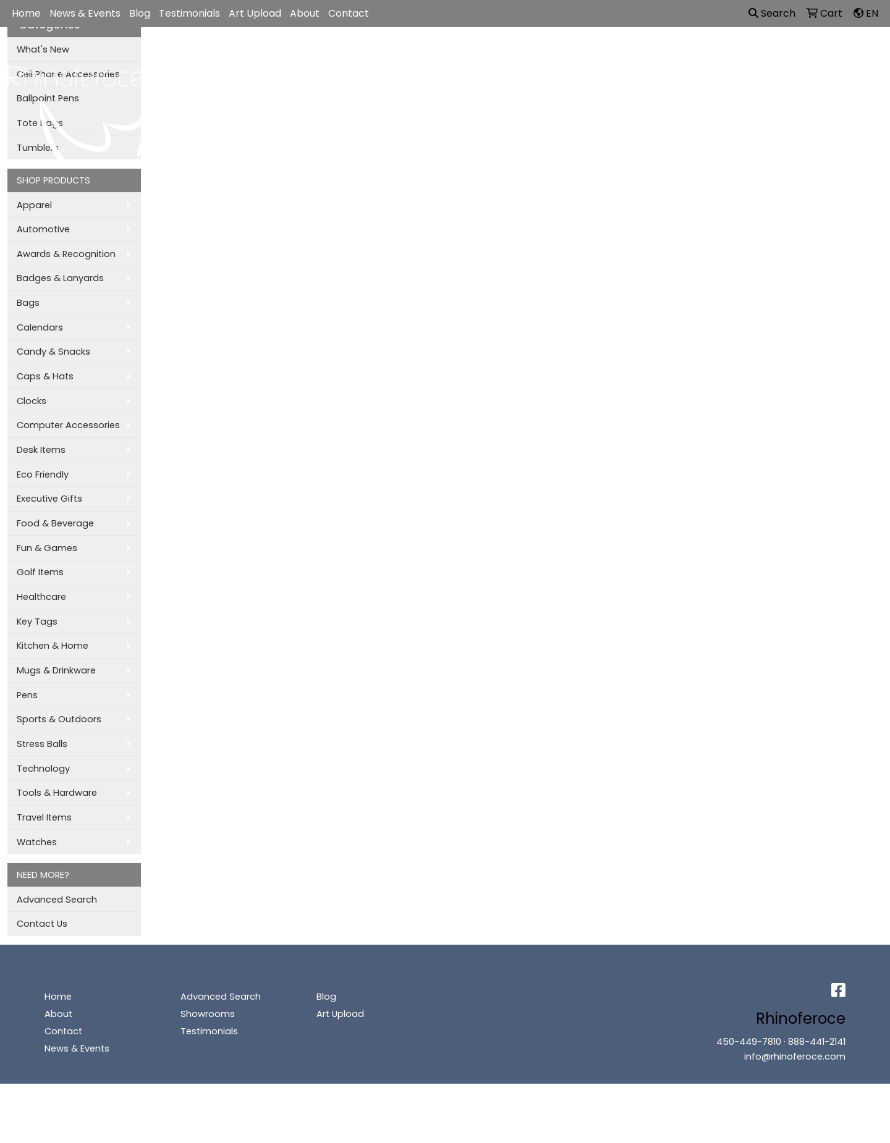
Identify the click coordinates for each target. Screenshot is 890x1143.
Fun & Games (47, 548)
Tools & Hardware (57, 793)
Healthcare (41, 597)
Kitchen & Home (52, 645)
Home (26, 13)
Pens (27, 695)
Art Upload (255, 13)
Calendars (40, 327)
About (305, 13)
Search (771, 13)
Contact (348, 13)
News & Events (85, 13)
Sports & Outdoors (59, 719)
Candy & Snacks (53, 351)
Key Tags (37, 621)
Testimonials (189, 13)
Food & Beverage (55, 523)
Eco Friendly (43, 474)
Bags (430, 56)
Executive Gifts (49, 498)
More (744, 56)
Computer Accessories (68, 425)
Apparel (375, 56)
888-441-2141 (817, 1041)
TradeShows (621, 56)
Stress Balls (42, 744)
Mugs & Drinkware (56, 670)
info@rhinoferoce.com (795, 1056)
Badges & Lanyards (60, 278)
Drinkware (490, 56)
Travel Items (44, 817)
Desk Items (41, 450)
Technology (43, 768)
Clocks (31, 401)
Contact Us (42, 923)
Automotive (43, 229)
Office (552, 56)
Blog (139, 13)
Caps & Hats (45, 376)
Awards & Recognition (66, 254)
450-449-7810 (748, 1041)
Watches (37, 842)
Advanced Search (57, 899)
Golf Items (40, 572)
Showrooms (207, 1014)
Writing (691, 56)
